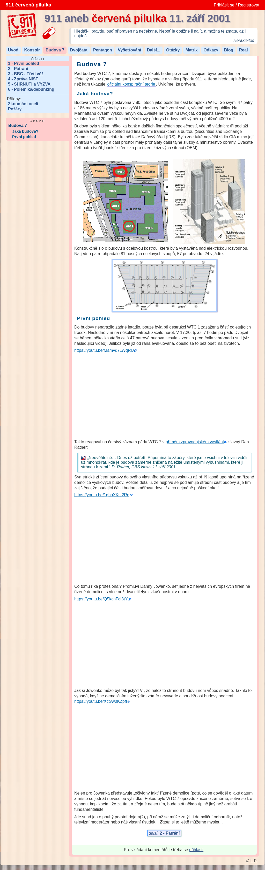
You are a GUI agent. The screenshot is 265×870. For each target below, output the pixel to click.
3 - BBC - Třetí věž (25, 74)
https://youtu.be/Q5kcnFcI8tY (101, 599)
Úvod (13, 50)
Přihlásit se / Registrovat (236, 5)
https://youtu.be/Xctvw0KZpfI (100, 701)
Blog (228, 50)
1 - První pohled (23, 63)
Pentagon (102, 50)
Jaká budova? (25, 131)
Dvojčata (78, 50)
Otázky (173, 50)
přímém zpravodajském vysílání (195, 442)
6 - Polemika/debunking (31, 89)
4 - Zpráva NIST (23, 79)
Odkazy (210, 50)
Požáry (14, 109)
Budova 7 (55, 50)
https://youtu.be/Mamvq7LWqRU (104, 350)
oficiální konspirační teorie (131, 84)
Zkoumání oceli (23, 104)
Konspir (32, 50)
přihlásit (196, 850)
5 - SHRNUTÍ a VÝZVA (29, 84)
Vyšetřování (129, 50)
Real (243, 50)
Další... (153, 50)
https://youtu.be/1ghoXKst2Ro (101, 495)
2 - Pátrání (18, 68)
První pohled (24, 136)
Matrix (192, 50)
